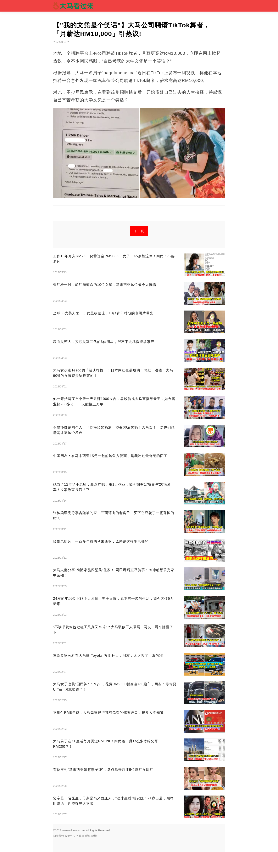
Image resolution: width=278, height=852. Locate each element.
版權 (94, 835)
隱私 (88, 835)
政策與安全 (71, 835)
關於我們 (58, 835)
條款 (81, 835)
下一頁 (139, 231)
